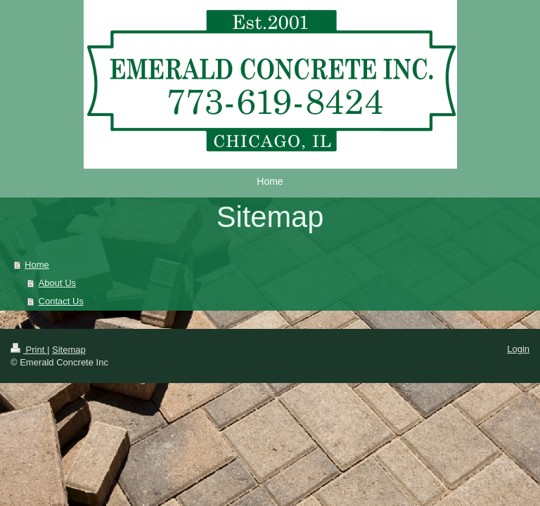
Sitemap (69, 349)
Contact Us (61, 301)
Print (29, 349)
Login (518, 349)
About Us (57, 283)
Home (37, 264)
